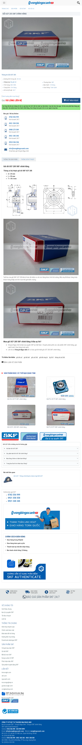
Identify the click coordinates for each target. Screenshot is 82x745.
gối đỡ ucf (19, 357)
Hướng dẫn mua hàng (8, 637)
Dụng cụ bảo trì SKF (8, 658)
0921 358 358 (14, 123)
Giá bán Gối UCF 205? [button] (41, 448)
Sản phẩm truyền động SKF (10, 665)
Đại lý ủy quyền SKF (8, 612)
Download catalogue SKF (9, 640)
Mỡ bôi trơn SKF (7, 655)
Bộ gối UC (13, 82)
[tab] (41, 449)
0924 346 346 (14, 142)
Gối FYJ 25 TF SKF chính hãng (56, 399)
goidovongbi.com (7, 686)
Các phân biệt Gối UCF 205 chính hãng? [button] (41, 453)
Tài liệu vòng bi (6, 616)
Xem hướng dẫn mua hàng (10, 96)
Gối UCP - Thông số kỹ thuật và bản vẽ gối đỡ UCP (28, 476)
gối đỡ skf (27, 357)
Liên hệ (4, 619)
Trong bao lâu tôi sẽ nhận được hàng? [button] (41, 463)
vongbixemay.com (7, 689)
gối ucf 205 (34, 357)
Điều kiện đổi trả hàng (8, 633)
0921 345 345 (14, 136)
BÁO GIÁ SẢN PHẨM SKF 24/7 (43, 597)
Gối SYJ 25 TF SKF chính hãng (16, 399)
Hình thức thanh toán (8, 627)
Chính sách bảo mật (8, 630)
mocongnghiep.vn (7, 682)
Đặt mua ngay (71, 100)
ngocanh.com (6, 679)
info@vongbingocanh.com (19, 148)
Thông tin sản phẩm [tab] (10, 159)
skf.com (4, 676)
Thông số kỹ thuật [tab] (27, 159)
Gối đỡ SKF (5, 651)
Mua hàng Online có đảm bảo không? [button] (41, 458)
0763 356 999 (14, 117)
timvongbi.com (6, 672)
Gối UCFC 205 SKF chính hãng (17, 427)
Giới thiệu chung (6, 609)
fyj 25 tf (51, 357)
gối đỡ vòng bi (43, 357)
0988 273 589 (14, 130)
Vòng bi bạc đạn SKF (8, 648)
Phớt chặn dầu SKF (7, 661)
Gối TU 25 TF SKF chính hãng (56, 427)
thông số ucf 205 (60, 357)
